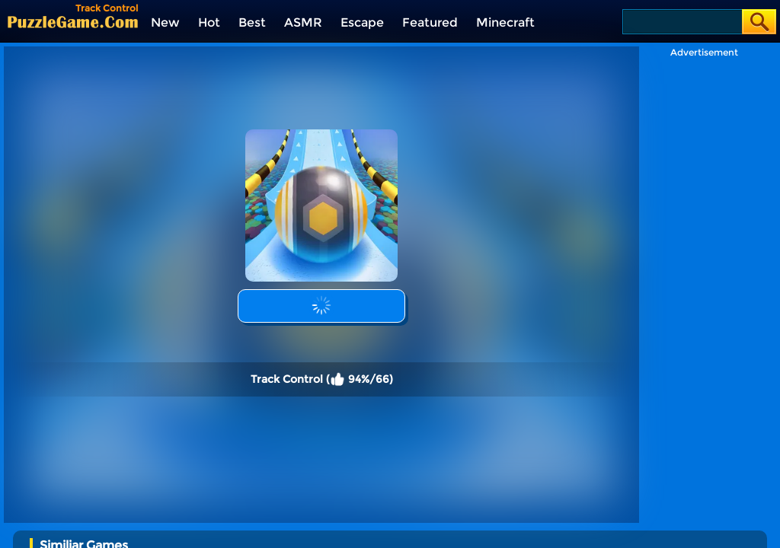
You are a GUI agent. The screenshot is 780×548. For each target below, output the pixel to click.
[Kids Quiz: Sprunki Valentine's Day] (283, 529)
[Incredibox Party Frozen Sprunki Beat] (387, 529)
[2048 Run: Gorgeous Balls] (700, 529)
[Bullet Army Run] (492, 529)
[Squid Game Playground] (74, 529)
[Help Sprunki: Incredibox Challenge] (178, 529)
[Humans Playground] (596, 529)
